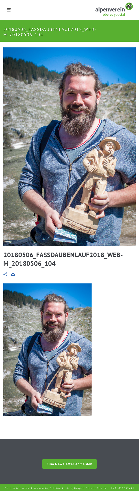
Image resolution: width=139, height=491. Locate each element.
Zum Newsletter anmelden (69, 464)
